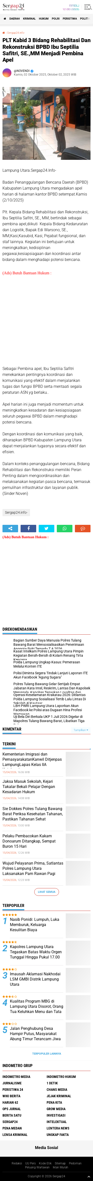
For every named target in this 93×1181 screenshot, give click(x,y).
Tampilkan (81, 730)
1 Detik (52, 1083)
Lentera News (58, 1128)
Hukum (44, 18)
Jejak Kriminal (59, 1096)
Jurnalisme (12, 1083)
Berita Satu (11, 1115)
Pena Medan (12, 1128)
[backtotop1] (89, 1176)
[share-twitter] (46, 528)
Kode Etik (45, 1163)
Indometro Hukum (61, 1077)
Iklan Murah (60, 1167)
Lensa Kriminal (15, 1135)
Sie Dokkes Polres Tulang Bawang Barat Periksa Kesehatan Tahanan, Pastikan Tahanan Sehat (32, 813)
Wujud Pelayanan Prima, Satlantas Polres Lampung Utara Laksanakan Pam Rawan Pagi (32, 868)
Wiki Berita (11, 1096)
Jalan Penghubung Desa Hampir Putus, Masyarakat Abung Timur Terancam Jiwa (35, 1033)
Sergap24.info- (16, 32)
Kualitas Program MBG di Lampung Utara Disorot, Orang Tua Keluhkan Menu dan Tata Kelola (36, 1009)
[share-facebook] (28, 528)
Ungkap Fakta (58, 1135)
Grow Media (56, 1109)
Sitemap (60, 1163)
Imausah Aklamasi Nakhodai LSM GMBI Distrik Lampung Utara (35, 979)
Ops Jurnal (11, 1109)
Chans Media (57, 1090)
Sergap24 (10, 1122)
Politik (85, 18)
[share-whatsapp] (64, 528)
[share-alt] (10, 528)
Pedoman (75, 1163)
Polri (56, 18)
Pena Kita (54, 1102)
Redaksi (17, 1163)
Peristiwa (70, 18)
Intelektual (57, 1122)
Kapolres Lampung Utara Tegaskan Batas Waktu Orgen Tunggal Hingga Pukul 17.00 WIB (36, 954)
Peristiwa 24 (12, 1090)
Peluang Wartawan (37, 1167)
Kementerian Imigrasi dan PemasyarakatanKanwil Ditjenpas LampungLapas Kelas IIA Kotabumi (32, 762)
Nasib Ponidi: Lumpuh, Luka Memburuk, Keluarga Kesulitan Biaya (34, 924)
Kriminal (29, 18)
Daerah (14, 18)
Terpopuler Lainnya (46, 1053)
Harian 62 (10, 1102)
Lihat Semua (46, 892)
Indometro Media (16, 1077)
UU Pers (30, 1163)
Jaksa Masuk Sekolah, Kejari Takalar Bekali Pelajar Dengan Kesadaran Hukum (28, 786)
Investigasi (56, 1115)
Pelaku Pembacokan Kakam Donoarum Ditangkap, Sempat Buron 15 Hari (29, 841)
